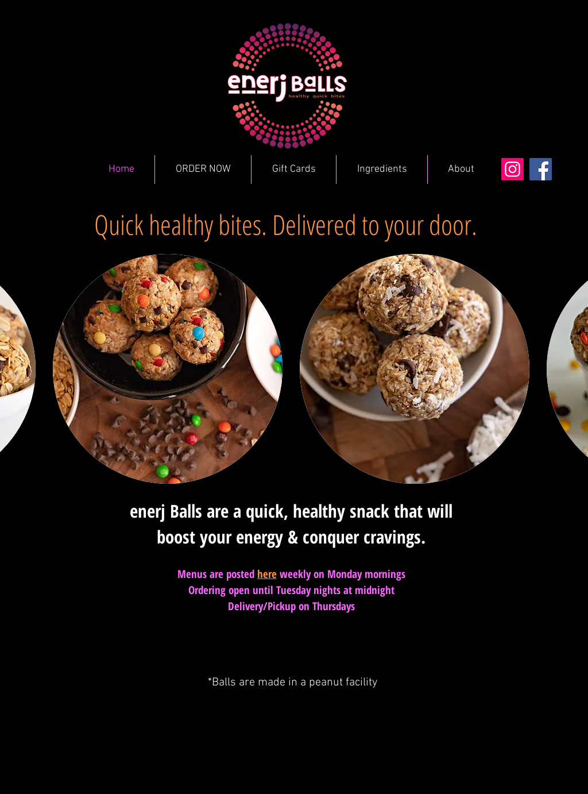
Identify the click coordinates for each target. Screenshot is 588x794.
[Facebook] (540, 169)
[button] (168, 369)
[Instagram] (512, 169)
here (267, 573)
